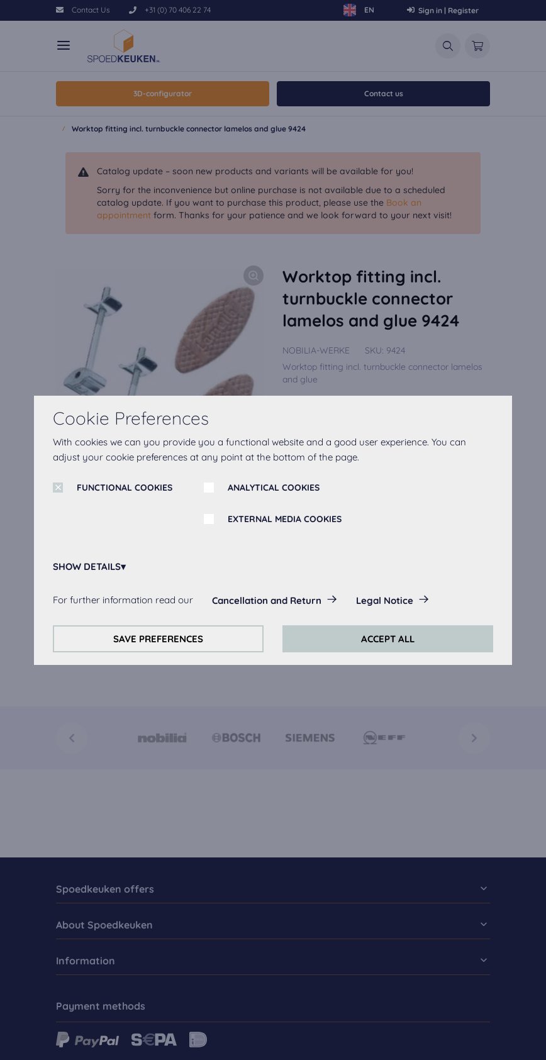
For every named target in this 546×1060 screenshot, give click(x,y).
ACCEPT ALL (388, 639)
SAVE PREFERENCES (158, 639)
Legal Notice (384, 600)
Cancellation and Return (266, 600)
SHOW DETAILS (87, 566)
